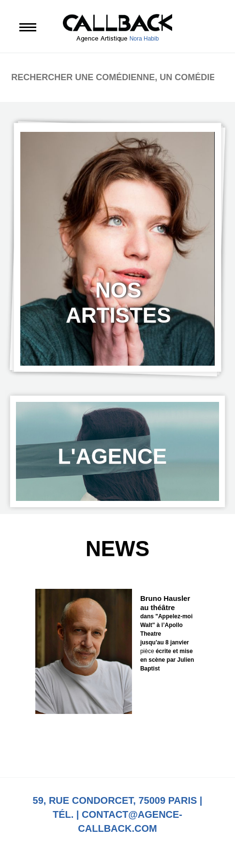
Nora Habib (144, 38)
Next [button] (144, 747)
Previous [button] (91, 747)
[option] (117, 248)
